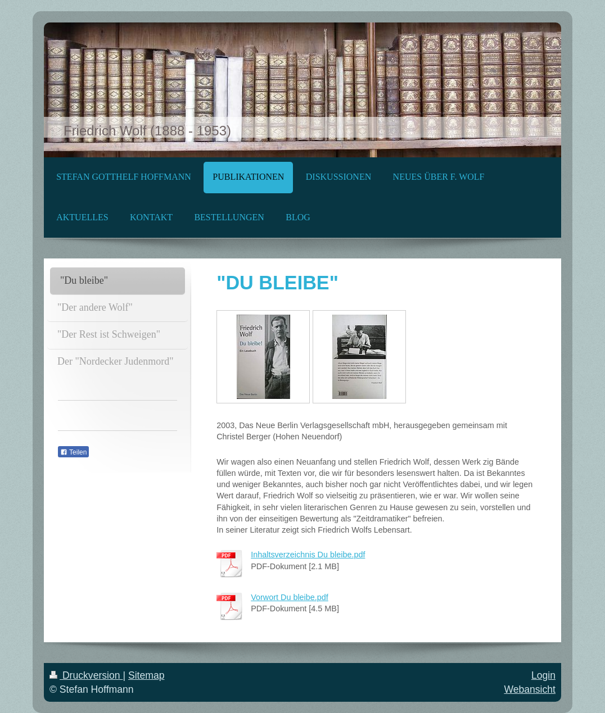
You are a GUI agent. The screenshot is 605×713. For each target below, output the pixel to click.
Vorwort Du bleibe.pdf (289, 597)
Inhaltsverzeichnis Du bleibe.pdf (308, 554)
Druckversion (86, 675)
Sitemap (146, 675)
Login (543, 675)
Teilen (73, 452)
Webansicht (530, 689)
